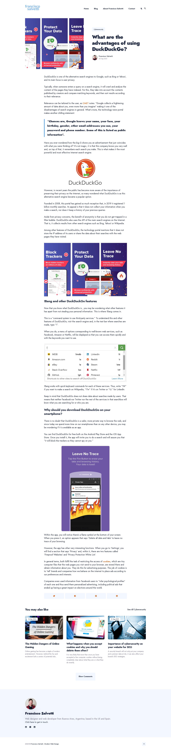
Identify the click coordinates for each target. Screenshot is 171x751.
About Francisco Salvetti (113, 8)
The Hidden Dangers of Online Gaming (42, 645)
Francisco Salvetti (106, 56)
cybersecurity (98, 29)
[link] (26, 727)
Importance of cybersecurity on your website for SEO (125, 645)
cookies (106, 561)
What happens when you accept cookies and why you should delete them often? (84, 647)
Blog (96, 8)
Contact (131, 8)
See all (136, 609)
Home (86, 8)
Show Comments (85, 676)
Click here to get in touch (37, 722)
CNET (86, 103)
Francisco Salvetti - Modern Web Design (45, 744)
